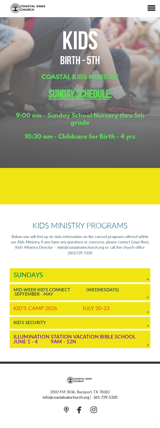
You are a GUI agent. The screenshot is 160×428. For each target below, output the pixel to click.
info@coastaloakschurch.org (66, 398)
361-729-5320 (105, 398)
